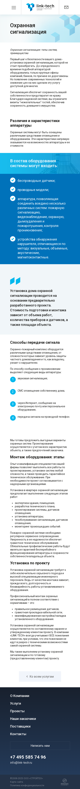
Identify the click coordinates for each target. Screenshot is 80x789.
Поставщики (20, 726)
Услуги (15, 703)
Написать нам (40, 745)
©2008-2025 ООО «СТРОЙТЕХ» (26, 778)
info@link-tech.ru (21, 762)
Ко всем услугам (40, 676)
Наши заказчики (23, 719)
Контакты (18, 734)
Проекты (17, 711)
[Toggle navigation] (15, 7)
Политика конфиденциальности (27, 785)
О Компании (19, 696)
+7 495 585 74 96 (28, 757)
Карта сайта (16, 782)
